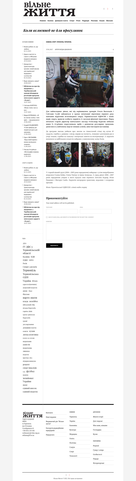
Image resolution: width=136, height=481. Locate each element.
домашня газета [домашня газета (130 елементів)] (29, 327)
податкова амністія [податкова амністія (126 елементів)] (27, 343)
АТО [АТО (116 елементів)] (24, 243)
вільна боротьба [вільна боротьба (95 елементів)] (29, 308)
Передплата (50, 435)
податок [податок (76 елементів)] (26, 354)
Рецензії (96, 446)
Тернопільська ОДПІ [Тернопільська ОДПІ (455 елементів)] (30, 275)
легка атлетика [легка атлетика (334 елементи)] (30, 334)
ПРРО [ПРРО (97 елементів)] (31, 260)
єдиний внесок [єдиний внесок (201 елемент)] (30, 388)
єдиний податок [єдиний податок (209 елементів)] (30, 391)
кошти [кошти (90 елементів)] (25, 331)
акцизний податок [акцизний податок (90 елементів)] (30, 287)
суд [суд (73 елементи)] (24, 372)
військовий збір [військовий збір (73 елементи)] (29, 305)
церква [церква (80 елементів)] (25, 375)
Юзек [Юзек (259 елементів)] (35, 280)
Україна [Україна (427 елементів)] (27, 280)
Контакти (49, 413)
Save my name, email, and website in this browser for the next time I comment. (71, 217)
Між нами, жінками (100, 425)
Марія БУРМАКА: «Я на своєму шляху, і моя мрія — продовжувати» (32, 117)
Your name (49, 207)
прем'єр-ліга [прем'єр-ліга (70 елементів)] (27, 358)
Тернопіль (60, 42)
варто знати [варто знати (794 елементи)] (30, 297)
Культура (72, 430)
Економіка (73, 425)
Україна (72, 421)
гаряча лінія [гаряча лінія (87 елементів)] (27, 311)
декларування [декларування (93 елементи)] (28, 324)
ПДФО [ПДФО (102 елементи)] (25, 260)
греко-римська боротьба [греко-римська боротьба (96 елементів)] (29, 316)
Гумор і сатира (98, 450)
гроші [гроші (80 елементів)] (25, 321)
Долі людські (98, 421)
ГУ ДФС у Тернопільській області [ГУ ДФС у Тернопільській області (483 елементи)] (31, 250)
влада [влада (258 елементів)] (25, 301)
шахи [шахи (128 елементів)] (25, 385)
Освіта (71, 438)
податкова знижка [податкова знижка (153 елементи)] (27, 349)
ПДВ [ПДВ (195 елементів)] (33, 256)
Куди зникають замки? (31, 81)
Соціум (72, 447)
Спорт (54, 42)
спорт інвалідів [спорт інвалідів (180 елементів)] (30, 367)
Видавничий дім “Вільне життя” (55, 423)
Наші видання (51, 417)
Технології (73, 456)
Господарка (97, 430)
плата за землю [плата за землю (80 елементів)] (28, 338)
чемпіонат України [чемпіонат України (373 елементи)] (28, 380)
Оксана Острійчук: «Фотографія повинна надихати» (31, 152)
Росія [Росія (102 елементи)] (25, 263)
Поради (95, 459)
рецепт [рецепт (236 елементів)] (26, 364)
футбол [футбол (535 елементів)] (30, 371)
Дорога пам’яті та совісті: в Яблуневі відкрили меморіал (30, 56)
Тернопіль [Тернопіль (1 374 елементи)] (29, 270)
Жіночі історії (98, 417)
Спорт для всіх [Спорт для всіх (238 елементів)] (30, 266)
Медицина (73, 434)
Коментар (49, 221)
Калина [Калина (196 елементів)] (26, 256)
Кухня (95, 434)
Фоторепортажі (98, 463)
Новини (49, 42)
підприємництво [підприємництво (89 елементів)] (29, 361)
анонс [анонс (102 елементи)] (25, 291)
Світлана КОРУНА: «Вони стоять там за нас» (31, 108)
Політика (72, 443)
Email (81, 207)
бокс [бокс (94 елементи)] (30, 291)
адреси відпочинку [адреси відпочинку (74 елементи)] (30, 284)
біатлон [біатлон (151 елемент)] (26, 294)
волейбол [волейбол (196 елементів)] (33, 301)
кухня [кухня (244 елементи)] (32, 331)
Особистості (97, 454)
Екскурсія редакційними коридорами (55, 429)
